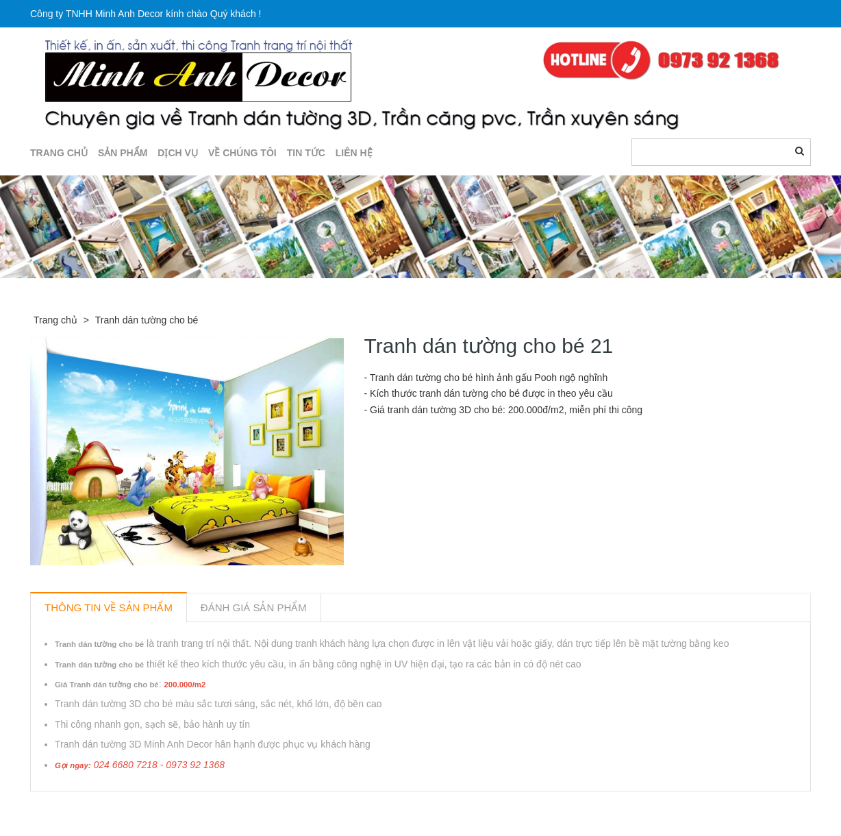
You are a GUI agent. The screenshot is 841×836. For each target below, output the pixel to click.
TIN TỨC (306, 152)
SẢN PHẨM (122, 152)
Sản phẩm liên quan (104, 807)
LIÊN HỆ (354, 152)
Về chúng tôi (242, 152)
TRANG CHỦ (59, 152)
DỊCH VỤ (178, 152)
